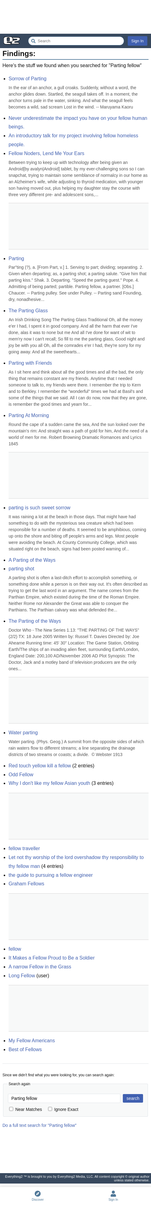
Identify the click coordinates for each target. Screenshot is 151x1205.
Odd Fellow (21, 774)
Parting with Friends (30, 363)
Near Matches (25, 1109)
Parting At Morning (29, 415)
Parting (16, 258)
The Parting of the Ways (35, 621)
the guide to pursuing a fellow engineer (51, 875)
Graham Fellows (26, 883)
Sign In (137, 41)
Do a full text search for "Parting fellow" (39, 1125)
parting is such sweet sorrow (39, 507)
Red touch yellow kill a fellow (40, 765)
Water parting (23, 732)
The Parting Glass (28, 310)
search (132, 1098)
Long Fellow (22, 975)
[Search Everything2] (76, 40)
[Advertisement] (75, 17)
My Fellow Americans (32, 1040)
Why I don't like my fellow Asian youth (49, 783)
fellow (15, 949)
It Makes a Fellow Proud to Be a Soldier (52, 957)
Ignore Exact (63, 1109)
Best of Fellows (25, 1049)
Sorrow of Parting (28, 78)
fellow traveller (24, 848)
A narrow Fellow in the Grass (40, 966)
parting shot (21, 568)
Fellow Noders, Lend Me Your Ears (46, 153)
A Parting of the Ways (32, 560)
